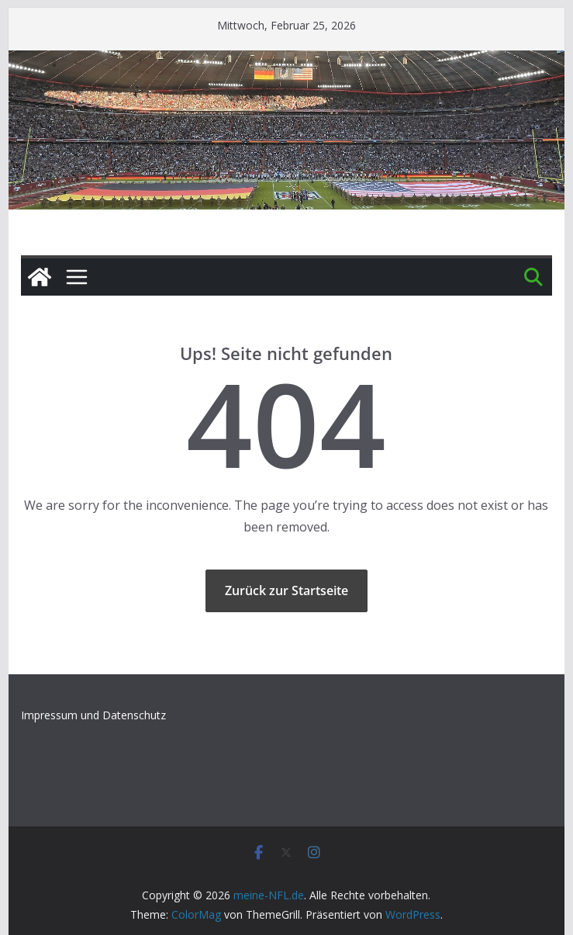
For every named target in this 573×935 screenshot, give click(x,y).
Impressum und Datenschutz (93, 715)
